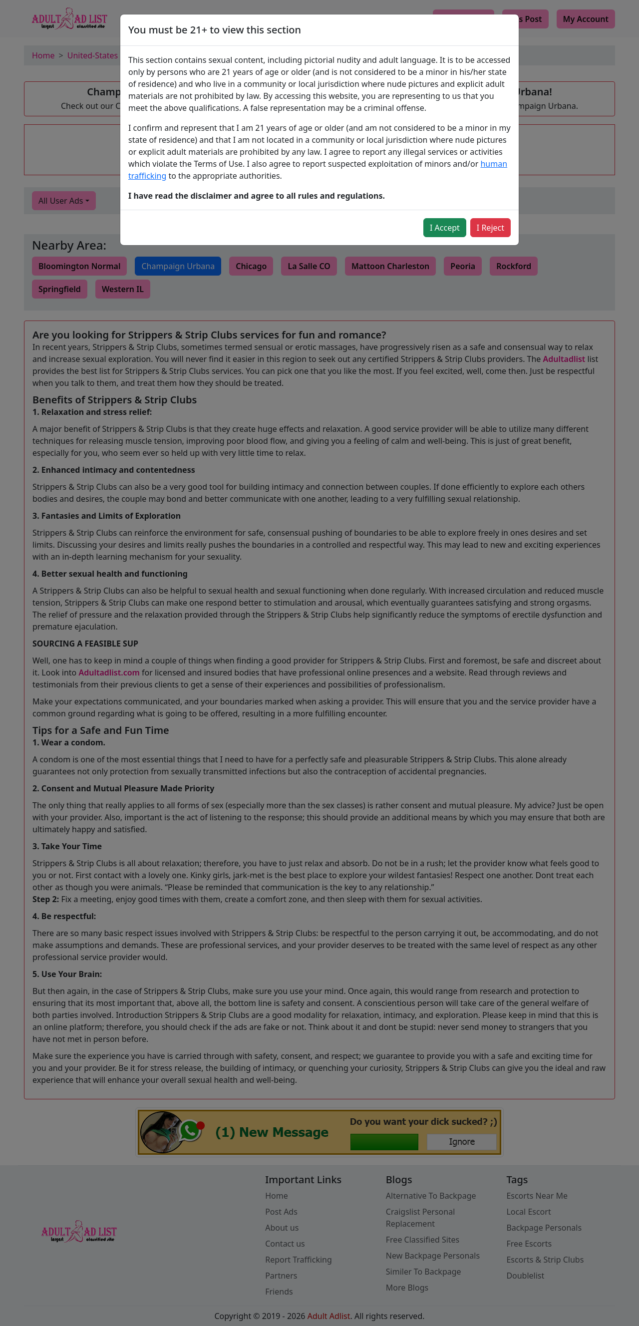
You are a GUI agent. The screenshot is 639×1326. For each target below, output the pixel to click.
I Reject (490, 227)
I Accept (445, 227)
